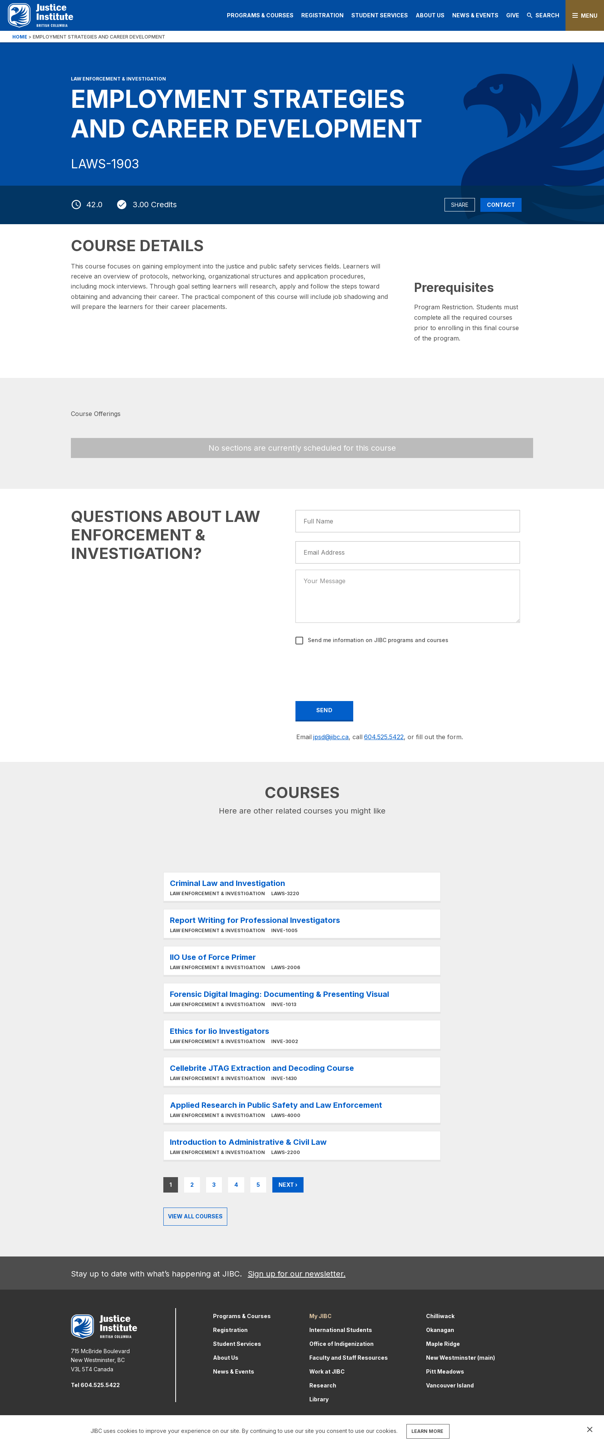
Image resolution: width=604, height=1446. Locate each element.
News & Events (475, 15)
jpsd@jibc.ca (331, 737)
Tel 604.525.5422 (95, 1385)
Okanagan (440, 1330)
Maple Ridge (443, 1343)
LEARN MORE (427, 1431)
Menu (589, 15)
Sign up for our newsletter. (297, 1273)
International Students (340, 1330)
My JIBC (320, 1316)
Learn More (302, 886)
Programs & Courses (260, 15)
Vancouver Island (450, 1385)
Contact (501, 204)
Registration (322, 15)
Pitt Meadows (445, 1371)
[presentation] (354, 668)
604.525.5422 (384, 737)
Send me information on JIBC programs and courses (377, 640)
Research (322, 1385)
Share (459, 204)
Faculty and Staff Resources (348, 1357)
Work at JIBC (327, 1371)
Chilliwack (440, 1316)
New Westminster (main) (460, 1357)
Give (512, 15)
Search (543, 15)
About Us (430, 15)
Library (319, 1399)
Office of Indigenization (341, 1343)
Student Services (379, 15)
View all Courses (195, 1216)
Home (19, 37)
